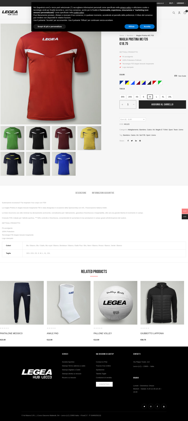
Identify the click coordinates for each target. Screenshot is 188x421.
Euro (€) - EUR (126, 119)
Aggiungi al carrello (162, 104)
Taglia (122, 89)
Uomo (181, 130)
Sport (171, 130)
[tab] (80, 193)
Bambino (130, 35)
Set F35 (142, 135)
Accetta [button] (147, 26)
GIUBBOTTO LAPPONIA (152, 333)
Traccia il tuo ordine (103, 366)
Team (176, 130)
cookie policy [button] (79, 12)
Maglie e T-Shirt (162, 130)
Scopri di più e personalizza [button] (50, 26)
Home (121, 35)
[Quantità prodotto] (128, 104)
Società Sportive (68, 362)
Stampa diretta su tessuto (71, 374)
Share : (122, 141)
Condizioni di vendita (104, 378)
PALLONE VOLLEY (103, 333)
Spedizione (100, 370)
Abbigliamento (133, 130)
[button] (185, 12)
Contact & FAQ (101, 362)
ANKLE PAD (52, 333)
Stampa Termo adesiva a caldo (73, 366)
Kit (154, 130)
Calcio (149, 130)
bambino (126, 135)
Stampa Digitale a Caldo (71, 370)
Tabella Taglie (101, 374)
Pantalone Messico (11, 333)
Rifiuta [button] (131, 26)
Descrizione (80, 192)
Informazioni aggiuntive (103, 192)
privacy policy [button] (125, 7)
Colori (122, 75)
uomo (153, 135)
